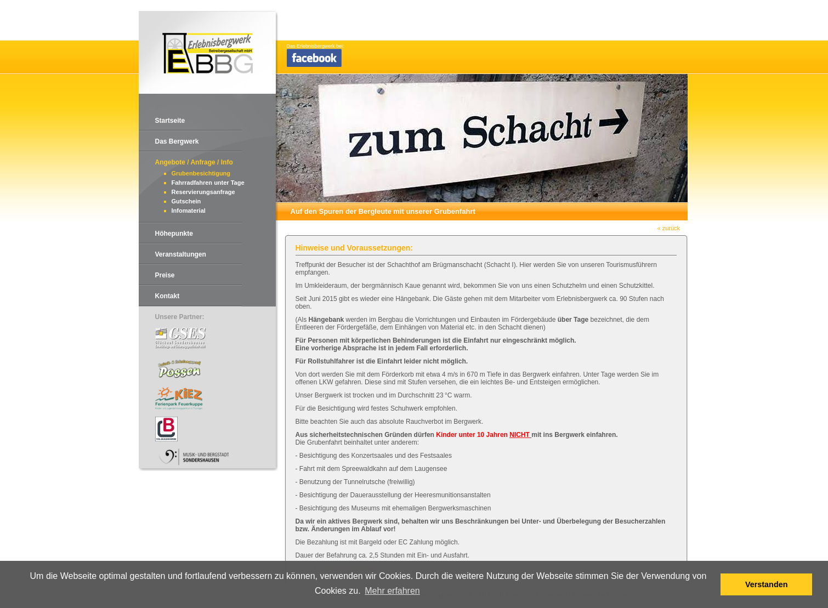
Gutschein (186, 201)
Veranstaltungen (180, 254)
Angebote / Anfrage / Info (194, 162)
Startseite (170, 120)
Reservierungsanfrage (203, 192)
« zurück (668, 228)
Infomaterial (189, 210)
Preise (165, 275)
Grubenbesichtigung (201, 173)
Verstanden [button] (766, 584)
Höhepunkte (174, 233)
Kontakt (167, 296)
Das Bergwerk (177, 141)
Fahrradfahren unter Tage (208, 182)
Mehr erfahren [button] (392, 590)
